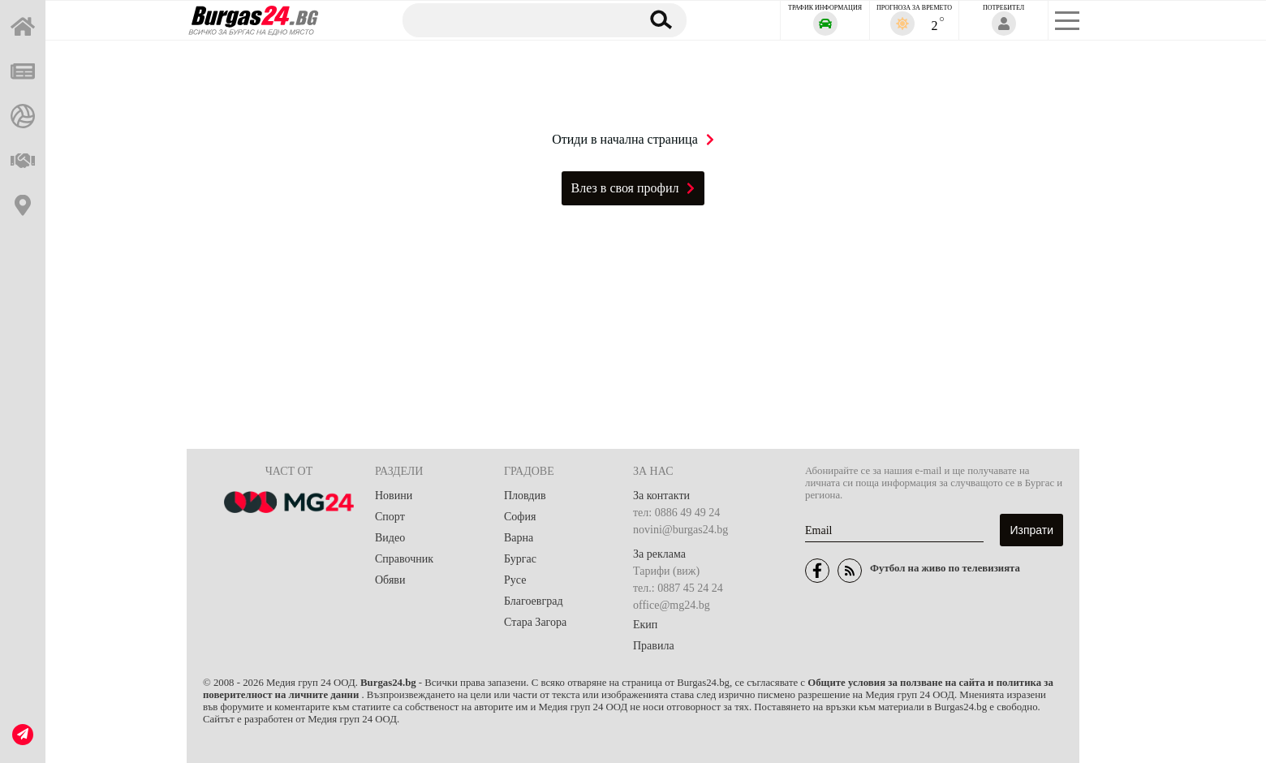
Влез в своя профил (633, 188)
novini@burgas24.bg (680, 530)
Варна (518, 538)
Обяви (390, 580)
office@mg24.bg (671, 605)
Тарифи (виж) (666, 571)
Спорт (390, 517)
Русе (515, 580)
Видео (390, 538)
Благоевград (533, 601)
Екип (645, 625)
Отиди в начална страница (633, 139)
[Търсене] (513, 19)
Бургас (520, 559)
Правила (653, 646)
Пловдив (525, 495)
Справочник (404, 559)
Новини (393, 495)
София (520, 517)
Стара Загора (535, 622)
